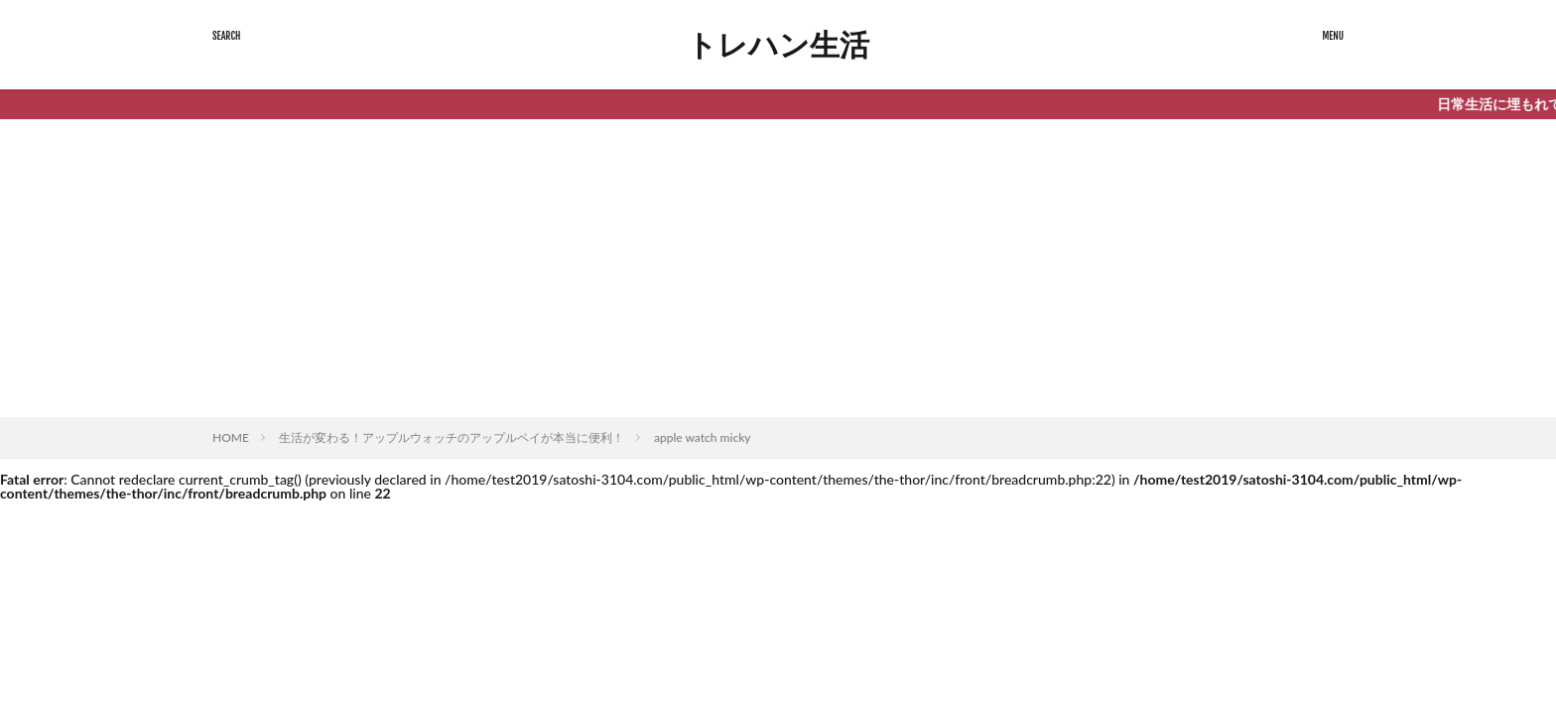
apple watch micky (702, 437)
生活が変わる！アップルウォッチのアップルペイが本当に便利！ (451, 437)
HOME (230, 437)
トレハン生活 (778, 45)
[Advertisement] (778, 268)
